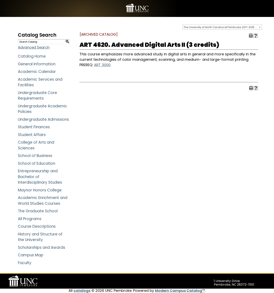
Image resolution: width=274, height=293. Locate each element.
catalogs (82, 290)
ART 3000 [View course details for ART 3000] (102, 64)
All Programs (29, 218)
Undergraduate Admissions (43, 119)
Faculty (24, 263)
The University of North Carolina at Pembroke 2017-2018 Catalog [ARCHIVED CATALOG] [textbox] (223, 27)
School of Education (36, 163)
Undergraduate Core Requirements (37, 95)
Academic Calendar (37, 71)
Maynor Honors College (40, 190)
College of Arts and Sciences (36, 145)
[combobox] (222, 27)
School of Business (35, 155)
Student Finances (34, 127)
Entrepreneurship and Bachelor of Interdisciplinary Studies (40, 176)
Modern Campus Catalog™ (180, 290)
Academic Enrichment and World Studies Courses (42, 200)
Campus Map (30, 255)
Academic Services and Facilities (40, 82)
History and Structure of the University (40, 237)
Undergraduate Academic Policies (42, 109)
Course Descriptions (37, 226)
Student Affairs (32, 134)
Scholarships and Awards (41, 247)
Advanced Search (33, 47)
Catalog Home (32, 56)
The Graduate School (38, 211)
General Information (36, 64)
